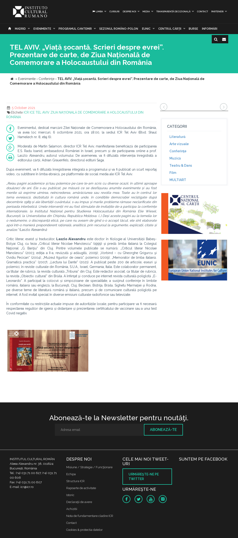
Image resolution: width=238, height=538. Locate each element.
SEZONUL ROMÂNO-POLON (118, 28)
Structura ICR (75, 481)
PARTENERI (217, 11)
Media (146, 11)
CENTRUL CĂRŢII (169, 28)
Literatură (177, 137)
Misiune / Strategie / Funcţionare (89, 467)
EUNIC (146, 28)
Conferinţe (177, 151)
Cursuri (114, 11)
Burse (193, 28)
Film (172, 173)
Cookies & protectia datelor (84, 530)
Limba (97, 11)
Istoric (70, 495)
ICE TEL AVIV (40, 112)
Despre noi (129, 11)
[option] (47, 351)
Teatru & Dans (180, 165)
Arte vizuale (179, 144)
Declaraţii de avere (79, 502)
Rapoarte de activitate (81, 488)
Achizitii (71, 509)
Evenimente (42, 28)
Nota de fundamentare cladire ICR (89, 516)
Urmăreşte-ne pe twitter (144, 476)
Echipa (71, 474)
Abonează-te (163, 429)
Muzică (175, 158)
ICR (26, 112)
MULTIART (177, 180)
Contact (202, 11)
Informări (209, 28)
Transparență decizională (173, 11)
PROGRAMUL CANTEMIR (75, 28)
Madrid (20, 28)
